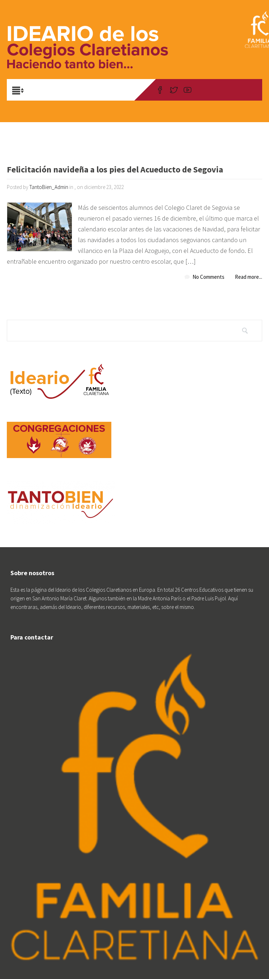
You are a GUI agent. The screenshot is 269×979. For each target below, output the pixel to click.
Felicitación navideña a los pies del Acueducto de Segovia (115, 170)
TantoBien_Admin (48, 187)
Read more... (248, 276)
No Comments (208, 276)
